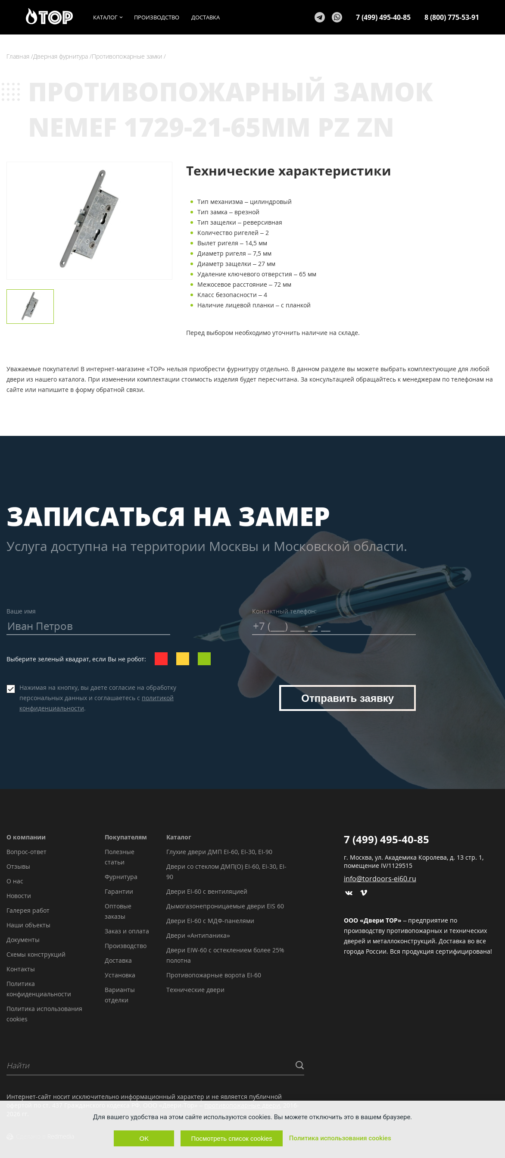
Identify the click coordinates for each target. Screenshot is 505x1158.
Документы (23, 940)
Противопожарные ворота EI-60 (213, 975)
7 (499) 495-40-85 (383, 17)
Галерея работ (28, 910)
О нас (14, 881)
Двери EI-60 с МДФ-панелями (210, 921)
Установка (120, 975)
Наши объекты (28, 925)
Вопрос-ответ (26, 852)
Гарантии (119, 891)
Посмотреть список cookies (231, 1138)
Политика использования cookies (340, 1138)
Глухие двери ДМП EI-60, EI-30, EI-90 (219, 852)
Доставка (118, 960)
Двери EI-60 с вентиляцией (206, 891)
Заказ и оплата (127, 931)
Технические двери (195, 990)
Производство (126, 946)
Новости (18, 896)
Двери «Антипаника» (198, 935)
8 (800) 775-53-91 (451, 17)
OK (144, 1138)
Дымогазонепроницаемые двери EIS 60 (225, 906)
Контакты (20, 969)
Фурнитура (121, 877)
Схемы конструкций (35, 954)
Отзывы (18, 866)
